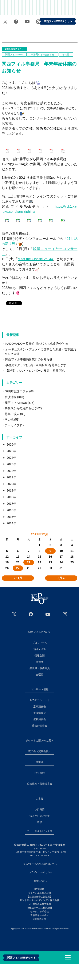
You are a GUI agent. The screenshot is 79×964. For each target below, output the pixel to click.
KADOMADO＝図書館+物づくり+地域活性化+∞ (36, 343)
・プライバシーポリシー (39, 872)
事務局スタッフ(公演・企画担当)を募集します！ (37, 365)
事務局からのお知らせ (42, 54)
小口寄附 (40, 809)
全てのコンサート (39, 700)
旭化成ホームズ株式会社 (39, 907)
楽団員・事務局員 (39, 668)
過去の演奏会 (39, 725)
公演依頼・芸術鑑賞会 (39, 783)
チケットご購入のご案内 (40, 740)
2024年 (11, 457)
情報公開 (40, 655)
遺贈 (39, 822)
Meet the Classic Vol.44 (35, 259)
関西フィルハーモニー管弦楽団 (39, 8)
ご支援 (39, 798)
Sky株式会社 (39, 919)
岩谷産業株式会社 (39, 915)
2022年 (11, 470)
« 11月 (17, 578)
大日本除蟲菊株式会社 (39, 904)
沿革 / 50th (39, 649)
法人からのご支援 (39, 815)
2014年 (11, 523)
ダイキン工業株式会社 (39, 893)
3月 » (61, 578)
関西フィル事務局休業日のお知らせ (28, 359)
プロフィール (39, 642)
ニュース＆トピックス (39, 831)
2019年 (11, 490)
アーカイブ (12, 425)
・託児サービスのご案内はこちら (39, 864)
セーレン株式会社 (39, 911)
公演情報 (10, 397)
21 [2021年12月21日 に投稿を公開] (28, 562)
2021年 (11, 477)
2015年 (11, 516)
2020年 (11, 484)
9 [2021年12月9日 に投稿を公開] (50, 551)
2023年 (11, 464)
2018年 (11, 497)
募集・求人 (12, 414)
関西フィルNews (14, 54)
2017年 (11, 503)
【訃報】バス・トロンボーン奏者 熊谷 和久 (35, 370)
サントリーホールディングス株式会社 (39, 900)
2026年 (11, 444)
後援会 (39, 762)
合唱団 (39, 674)
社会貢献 (40, 772)
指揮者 (39, 661)
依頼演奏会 (39, 719)
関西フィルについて (39, 632)
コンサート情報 (39, 689)
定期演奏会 (39, 706)
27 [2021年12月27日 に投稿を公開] (18, 568)
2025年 (11, 451)
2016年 (11, 510)
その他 (65, 54)
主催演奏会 (39, 712)
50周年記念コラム (17, 391)
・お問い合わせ (39, 881)
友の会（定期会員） (39, 751)
